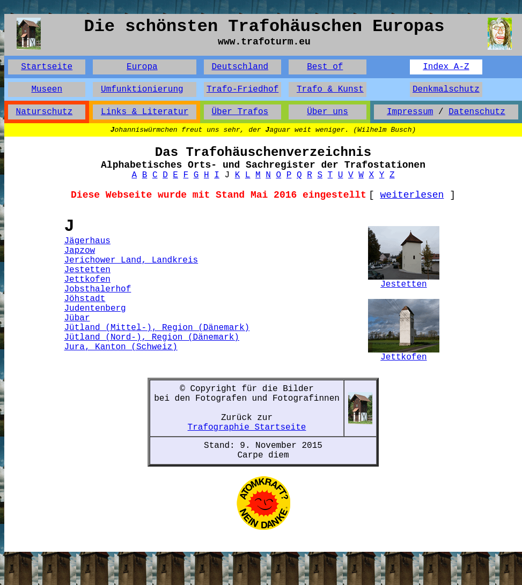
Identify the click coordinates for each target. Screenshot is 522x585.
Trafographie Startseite (247, 427)
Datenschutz (477, 112)
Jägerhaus (87, 241)
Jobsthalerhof (97, 289)
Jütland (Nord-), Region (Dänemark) (151, 337)
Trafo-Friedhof (242, 89)
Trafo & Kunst (330, 89)
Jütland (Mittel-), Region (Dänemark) (157, 328)
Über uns (327, 112)
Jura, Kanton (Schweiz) (121, 347)
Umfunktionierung (142, 89)
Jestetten (87, 270)
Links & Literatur (144, 112)
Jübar (77, 318)
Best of (325, 67)
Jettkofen (87, 279)
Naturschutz (44, 112)
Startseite (46, 67)
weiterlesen (412, 195)
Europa (142, 67)
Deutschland (239, 67)
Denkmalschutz (446, 89)
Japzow (79, 251)
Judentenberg (95, 308)
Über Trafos (239, 112)
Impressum (410, 112)
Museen (46, 89)
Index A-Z (446, 67)
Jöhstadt (85, 299)
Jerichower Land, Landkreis (131, 260)
